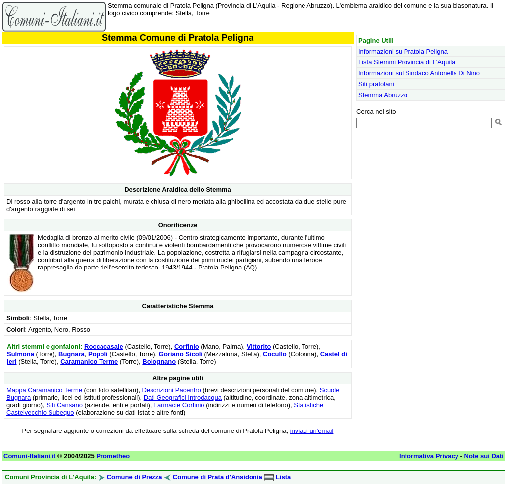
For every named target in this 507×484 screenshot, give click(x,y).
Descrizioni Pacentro (171, 390)
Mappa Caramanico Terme (44, 390)
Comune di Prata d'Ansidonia (217, 477)
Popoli (98, 354)
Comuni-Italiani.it (29, 456)
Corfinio (186, 346)
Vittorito (259, 346)
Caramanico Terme (89, 361)
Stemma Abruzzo (382, 95)
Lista (283, 477)
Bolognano (159, 361)
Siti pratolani (376, 84)
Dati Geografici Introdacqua (183, 397)
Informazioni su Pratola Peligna (403, 51)
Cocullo (275, 354)
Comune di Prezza (134, 477)
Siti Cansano (64, 405)
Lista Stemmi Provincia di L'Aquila (406, 62)
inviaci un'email (312, 430)
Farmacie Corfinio (178, 405)
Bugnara (71, 354)
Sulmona (20, 354)
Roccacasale (103, 346)
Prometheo (113, 456)
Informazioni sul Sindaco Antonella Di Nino (419, 73)
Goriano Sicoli (181, 354)
